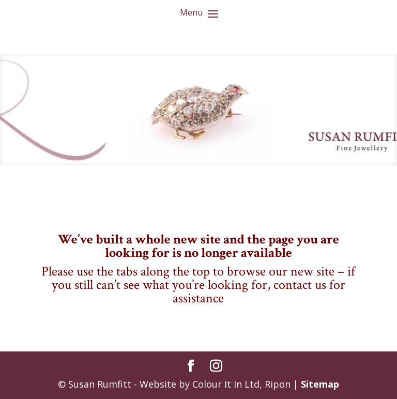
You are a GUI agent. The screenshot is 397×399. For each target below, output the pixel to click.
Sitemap (320, 384)
